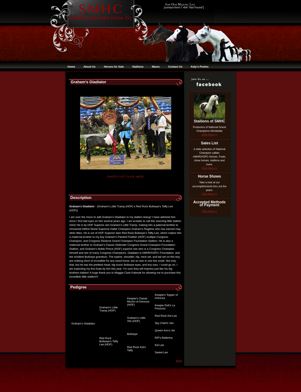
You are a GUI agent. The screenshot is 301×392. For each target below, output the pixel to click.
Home (71, 66)
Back (179, 360)
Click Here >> (209, 134)
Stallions (137, 66)
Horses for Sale (114, 66)
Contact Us (175, 66)
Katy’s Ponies (200, 66)
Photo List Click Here (125, 176)
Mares (156, 66)
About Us (89, 66)
